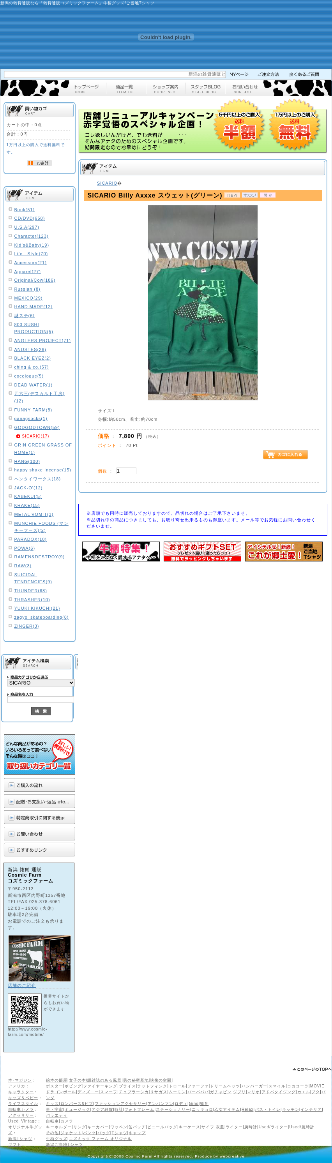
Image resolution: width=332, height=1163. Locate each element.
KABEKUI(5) (28, 496)
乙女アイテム (227, 1109)
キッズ (52, 1103)
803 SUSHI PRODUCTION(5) (33, 328)
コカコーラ (298, 1086)
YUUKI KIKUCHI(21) (37, 608)
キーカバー (98, 1127)
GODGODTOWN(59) (37, 427)
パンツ (89, 1133)
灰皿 (220, 1127)
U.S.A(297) (26, 227)
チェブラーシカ (134, 1092)
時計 (119, 1109)
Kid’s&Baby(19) (31, 245)
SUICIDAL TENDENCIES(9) (33, 578)
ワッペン (118, 1127)
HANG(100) (27, 461)
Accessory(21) (30, 262)
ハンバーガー (254, 1086)
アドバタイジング (278, 1092)
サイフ (207, 1127)
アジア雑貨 (102, 1109)
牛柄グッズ (56, 1139)
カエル (303, 1092)
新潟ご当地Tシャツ (64, 1144)
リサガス (158, 1092)
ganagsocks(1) (31, 418)
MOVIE (317, 1086)
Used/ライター (273, 1127)
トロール (177, 1086)
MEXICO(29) (28, 298)
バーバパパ (198, 1092)
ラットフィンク (152, 1086)
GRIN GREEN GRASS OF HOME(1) (43, 449)
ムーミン (177, 1092)
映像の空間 (160, 1080)
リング (79, 1127)
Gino (194, 1103)
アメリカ (16, 1086)
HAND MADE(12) (33, 306)
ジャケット (71, 1133)
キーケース (189, 1127)
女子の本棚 (79, 1080)
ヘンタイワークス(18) (37, 478)
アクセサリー (21, 1115)
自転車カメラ (21, 1109)
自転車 (52, 1121)
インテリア (311, 1109)
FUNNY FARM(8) (33, 410)
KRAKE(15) (27, 505)
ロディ (181, 1103)
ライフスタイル (23, 1103)
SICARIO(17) (35, 436)
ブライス (127, 1086)
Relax (248, 1109)
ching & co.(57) (31, 367)
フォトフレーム (139, 1109)
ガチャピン (220, 1092)
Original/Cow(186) (35, 280)
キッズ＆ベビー (23, 1098)
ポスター (54, 1086)
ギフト (14, 1144)
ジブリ (239, 1092)
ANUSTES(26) (30, 349)
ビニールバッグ (162, 1127)
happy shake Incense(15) (43, 470)
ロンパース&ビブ (77, 1103)
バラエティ (56, 1115)
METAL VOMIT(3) (34, 514)
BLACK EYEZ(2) (32, 358)
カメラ (66, 1121)
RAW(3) (23, 565)
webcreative (232, 1156)
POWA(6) (24, 548)
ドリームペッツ (225, 1086)
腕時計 (250, 1127)
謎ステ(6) (24, 315)
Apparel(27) (27, 271)
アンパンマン (160, 1103)
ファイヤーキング (100, 1086)
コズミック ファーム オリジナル (100, 1139)
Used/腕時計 (301, 1127)
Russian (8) (27, 289)
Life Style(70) (31, 253)
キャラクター (21, 1092)
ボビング (73, 1086)
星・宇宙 (54, 1109)
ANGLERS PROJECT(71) (42, 340)
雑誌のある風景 (107, 1080)
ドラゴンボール (61, 1092)
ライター (234, 1127)
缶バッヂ (137, 1127)
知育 (204, 1103)
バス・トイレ (268, 1109)
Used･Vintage (22, 1121)
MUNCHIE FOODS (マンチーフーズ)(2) (41, 527)
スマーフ (108, 1092)
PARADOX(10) (30, 539)
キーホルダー (59, 1127)
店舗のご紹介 (22, 985)
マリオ (253, 1092)
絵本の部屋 (56, 1080)
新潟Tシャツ (20, 1139)
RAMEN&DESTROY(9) (39, 556)
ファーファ (198, 1086)
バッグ (103, 1133)
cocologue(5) (29, 376)
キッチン (290, 1109)
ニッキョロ (202, 1109)
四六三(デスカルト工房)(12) (39, 397)
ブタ (315, 1092)
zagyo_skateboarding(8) (41, 617)
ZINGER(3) (26, 626)
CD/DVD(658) (29, 218)
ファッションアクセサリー (120, 1103)
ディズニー (88, 1092)
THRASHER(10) (32, 599)
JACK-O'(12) (28, 487)
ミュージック (77, 1109)
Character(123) (31, 236)
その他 (52, 1133)
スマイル (277, 1086)
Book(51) (24, 209)
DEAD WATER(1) (33, 385)
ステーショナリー (173, 1109)
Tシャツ (119, 1133)
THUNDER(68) (30, 590)
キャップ (137, 1133)
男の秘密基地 (136, 1080)
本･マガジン (20, 1080)
